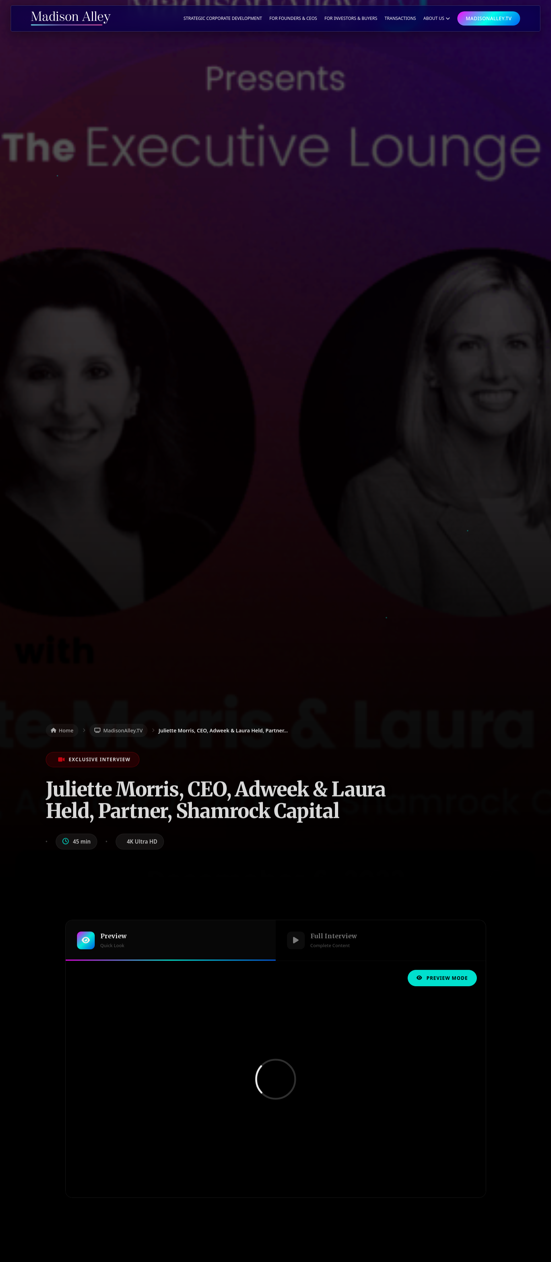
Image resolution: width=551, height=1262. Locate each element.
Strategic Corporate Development (222, 18)
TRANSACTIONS (400, 18)
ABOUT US (436, 18)
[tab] (171, 942)
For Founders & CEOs (293, 18)
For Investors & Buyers (350, 18)
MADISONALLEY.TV (489, 18)
